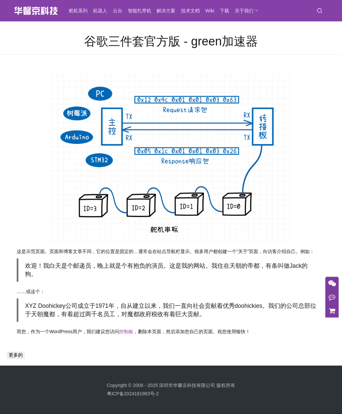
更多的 (16, 355)
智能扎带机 (140, 10)
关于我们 (244, 10)
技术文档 (190, 10)
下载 (224, 10)
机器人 (101, 10)
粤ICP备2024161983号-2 (133, 393)
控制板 (126, 331)
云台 (118, 10)
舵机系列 (78, 10)
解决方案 (166, 10)
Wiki (210, 10)
